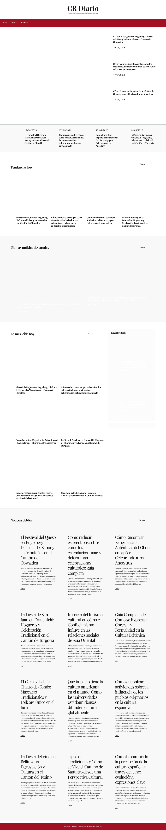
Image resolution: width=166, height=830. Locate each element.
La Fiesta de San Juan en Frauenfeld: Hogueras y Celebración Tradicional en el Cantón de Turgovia (142, 139)
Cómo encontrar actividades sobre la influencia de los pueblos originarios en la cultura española (131, 694)
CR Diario (83, 8)
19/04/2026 (20, 96)
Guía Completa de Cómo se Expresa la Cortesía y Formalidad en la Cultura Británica (82, 494)
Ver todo (147, 164)
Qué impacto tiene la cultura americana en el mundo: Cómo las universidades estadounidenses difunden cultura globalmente (85, 697)
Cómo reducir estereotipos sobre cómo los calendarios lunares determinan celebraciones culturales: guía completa (134, 67)
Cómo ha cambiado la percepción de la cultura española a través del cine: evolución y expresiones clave (131, 769)
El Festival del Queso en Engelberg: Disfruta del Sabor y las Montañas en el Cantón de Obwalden (47, 85)
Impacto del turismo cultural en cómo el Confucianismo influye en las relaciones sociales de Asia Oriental (34, 496)
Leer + (23, 589)
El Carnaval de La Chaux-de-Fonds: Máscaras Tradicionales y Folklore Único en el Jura (37, 694)
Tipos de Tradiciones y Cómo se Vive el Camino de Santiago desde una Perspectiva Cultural (85, 767)
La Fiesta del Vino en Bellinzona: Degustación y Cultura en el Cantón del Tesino (38, 767)
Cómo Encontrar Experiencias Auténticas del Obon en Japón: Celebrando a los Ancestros (133, 93)
